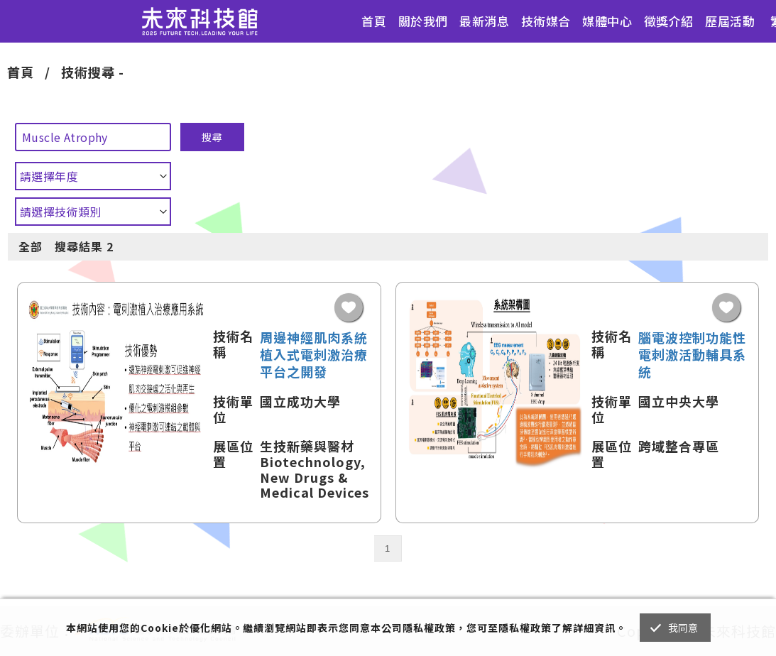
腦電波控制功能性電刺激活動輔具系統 (692, 354)
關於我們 (423, 21)
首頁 (373, 21)
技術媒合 (546, 21)
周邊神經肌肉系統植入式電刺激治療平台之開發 (314, 354)
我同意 (683, 628)
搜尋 (212, 137)
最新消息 (484, 21)
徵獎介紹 (669, 21)
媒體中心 (607, 21)
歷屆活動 (730, 21)
